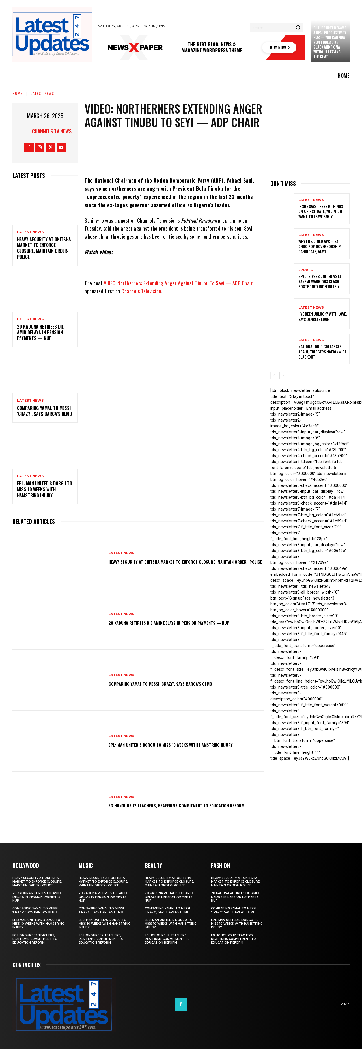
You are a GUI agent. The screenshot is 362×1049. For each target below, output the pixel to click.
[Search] (298, 27)
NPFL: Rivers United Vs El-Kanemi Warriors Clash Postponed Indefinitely (320, 281)
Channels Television (141, 291)
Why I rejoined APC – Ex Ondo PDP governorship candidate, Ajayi (319, 246)
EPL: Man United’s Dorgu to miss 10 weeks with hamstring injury (44, 489)
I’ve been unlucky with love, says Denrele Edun (322, 316)
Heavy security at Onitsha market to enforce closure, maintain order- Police (44, 248)
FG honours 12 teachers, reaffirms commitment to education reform (172, 805)
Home (17, 93)
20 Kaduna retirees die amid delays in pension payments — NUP (40, 332)
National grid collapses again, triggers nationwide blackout (322, 351)
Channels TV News (52, 131)
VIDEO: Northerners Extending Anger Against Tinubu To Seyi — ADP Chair (178, 283)
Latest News (42, 93)
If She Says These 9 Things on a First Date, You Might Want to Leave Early (321, 211)
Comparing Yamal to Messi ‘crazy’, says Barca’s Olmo (44, 411)
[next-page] (282, 375)
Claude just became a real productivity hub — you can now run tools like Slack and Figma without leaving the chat (329, 42)
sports (305, 270)
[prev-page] (273, 375)
